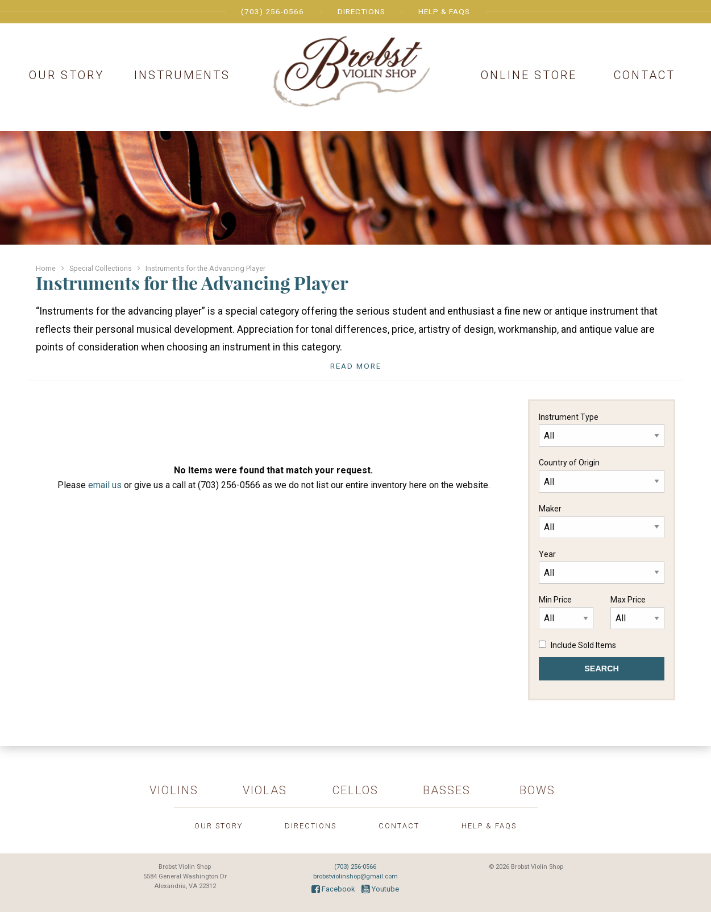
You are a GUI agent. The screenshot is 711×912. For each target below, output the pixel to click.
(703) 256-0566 (272, 11)
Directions (361, 11)
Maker (601, 521)
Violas (265, 790)
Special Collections (100, 268)
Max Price (637, 612)
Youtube (380, 889)
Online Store (529, 75)
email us (105, 485)
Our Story (66, 75)
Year (601, 567)
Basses (447, 790)
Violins (173, 790)
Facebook (333, 889)
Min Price (566, 612)
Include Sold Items (583, 645)
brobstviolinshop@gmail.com (355, 876)
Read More (355, 365)
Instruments (182, 75)
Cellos (355, 790)
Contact (644, 75)
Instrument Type (601, 429)
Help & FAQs (444, 11)
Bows (537, 790)
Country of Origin (601, 475)
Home (46, 268)
